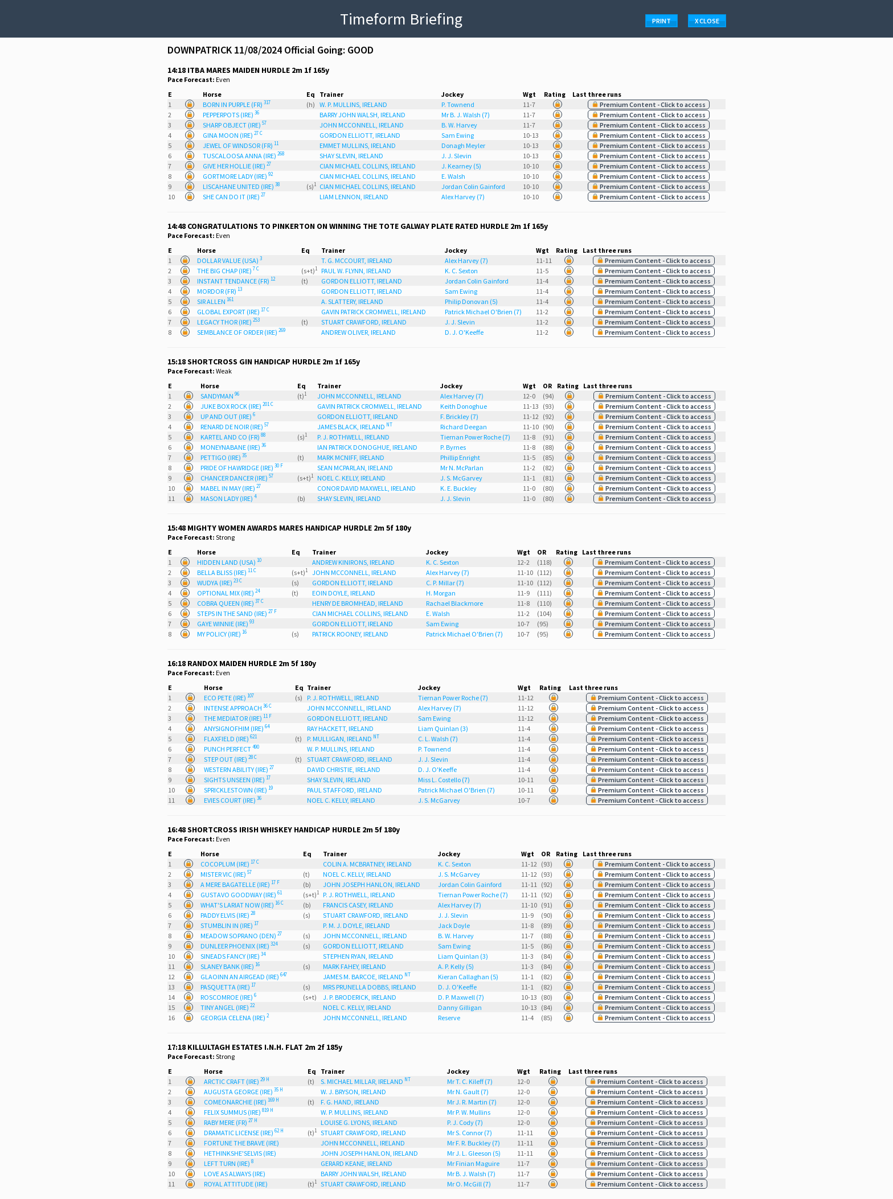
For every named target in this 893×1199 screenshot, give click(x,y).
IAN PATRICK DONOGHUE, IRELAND (367, 447)
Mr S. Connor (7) (469, 1132)
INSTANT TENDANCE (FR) (236, 281)
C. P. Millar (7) (445, 582)
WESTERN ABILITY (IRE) (239, 769)
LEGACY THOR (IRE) (228, 322)
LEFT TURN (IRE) (228, 1163)
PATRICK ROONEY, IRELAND (350, 634)
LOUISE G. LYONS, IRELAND (359, 1122)
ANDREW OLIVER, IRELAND (358, 332)
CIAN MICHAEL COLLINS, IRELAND (367, 166)
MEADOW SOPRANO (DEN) (241, 935)
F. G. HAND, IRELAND (350, 1102)
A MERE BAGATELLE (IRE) (240, 884)
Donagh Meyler (463, 145)
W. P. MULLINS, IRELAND (353, 104)
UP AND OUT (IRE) (227, 416)
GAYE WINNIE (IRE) (225, 623)
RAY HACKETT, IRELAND (340, 728)
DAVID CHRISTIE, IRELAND (343, 769)
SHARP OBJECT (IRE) (235, 125)
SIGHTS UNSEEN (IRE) (237, 779)
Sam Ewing (457, 135)
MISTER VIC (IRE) (226, 874)
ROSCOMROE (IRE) (228, 997)
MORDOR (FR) (219, 291)
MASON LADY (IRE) (228, 498)
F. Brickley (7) (459, 416)
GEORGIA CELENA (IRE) (234, 1017)
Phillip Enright (460, 457)
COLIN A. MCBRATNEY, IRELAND (367, 864)
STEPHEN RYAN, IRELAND (358, 956)
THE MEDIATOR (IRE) (238, 718)
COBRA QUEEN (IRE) (230, 603)
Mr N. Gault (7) (468, 1091)
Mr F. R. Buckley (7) (473, 1143)
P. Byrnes (453, 447)
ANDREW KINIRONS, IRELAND (353, 562)
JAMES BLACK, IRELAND (354, 426)
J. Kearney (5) (461, 166)
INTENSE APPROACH (238, 708)
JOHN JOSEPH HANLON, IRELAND (371, 884)
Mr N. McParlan (462, 467)
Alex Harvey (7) (463, 196)
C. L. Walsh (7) (438, 738)
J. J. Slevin (456, 155)
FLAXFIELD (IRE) (230, 738)
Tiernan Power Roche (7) (475, 437)
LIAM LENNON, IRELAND (353, 196)
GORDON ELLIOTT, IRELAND (359, 135)
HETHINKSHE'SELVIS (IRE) (240, 1153)
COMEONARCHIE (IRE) (241, 1102)
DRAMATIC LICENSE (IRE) (244, 1132)
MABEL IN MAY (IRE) (230, 488)
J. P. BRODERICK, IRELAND (359, 997)
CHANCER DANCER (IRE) (236, 478)
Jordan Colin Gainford (473, 186)
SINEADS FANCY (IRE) (232, 956)
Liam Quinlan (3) (443, 728)
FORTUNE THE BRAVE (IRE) (241, 1143)
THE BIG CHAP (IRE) (228, 270)
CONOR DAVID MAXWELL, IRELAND (366, 488)
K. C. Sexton (461, 270)
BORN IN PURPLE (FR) (237, 104)
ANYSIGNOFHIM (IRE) (236, 728)
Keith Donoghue (463, 406)
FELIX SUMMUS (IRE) (238, 1112)
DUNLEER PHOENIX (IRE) (238, 946)
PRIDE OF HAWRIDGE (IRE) (241, 467)
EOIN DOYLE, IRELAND (343, 593)
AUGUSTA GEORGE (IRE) (243, 1091)
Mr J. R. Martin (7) (472, 1102)
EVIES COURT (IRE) (232, 800)
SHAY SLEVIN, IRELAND (351, 155)
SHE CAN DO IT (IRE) (234, 196)
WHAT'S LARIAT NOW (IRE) (242, 905)
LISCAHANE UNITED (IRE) (241, 186)
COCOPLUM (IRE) (229, 864)
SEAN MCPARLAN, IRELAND (355, 467)
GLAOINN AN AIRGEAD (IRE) (243, 976)
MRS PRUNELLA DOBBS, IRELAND (369, 987)
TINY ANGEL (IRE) (227, 1007)
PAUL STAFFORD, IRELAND (344, 790)
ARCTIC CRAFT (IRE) (236, 1081)
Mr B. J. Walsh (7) (465, 114)
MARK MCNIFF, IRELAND (350, 457)
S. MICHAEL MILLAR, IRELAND (366, 1081)
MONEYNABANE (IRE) (233, 447)
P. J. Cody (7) (465, 1122)
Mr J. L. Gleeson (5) (474, 1153)
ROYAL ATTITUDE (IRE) (236, 1184)
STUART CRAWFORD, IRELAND (364, 322)
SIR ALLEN (215, 301)
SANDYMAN (219, 396)
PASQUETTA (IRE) (228, 987)
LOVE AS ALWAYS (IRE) (234, 1173)
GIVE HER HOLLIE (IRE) (237, 166)
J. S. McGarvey (461, 478)
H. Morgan (441, 593)
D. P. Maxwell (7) (461, 997)
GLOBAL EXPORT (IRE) (233, 311)
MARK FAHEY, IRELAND (354, 966)
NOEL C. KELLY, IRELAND (351, 478)
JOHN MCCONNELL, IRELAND (361, 125)
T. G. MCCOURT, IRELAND (356, 260)
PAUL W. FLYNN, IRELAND (356, 270)
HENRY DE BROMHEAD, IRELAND (357, 603)
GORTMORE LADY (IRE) (238, 176)
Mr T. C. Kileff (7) (470, 1081)
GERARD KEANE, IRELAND (356, 1163)
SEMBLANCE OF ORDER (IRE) (241, 332)
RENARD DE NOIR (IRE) (234, 426)
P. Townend (457, 104)
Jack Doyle (454, 925)
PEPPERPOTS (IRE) (231, 114)
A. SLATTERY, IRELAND (352, 301)
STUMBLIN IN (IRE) (229, 925)
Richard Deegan (463, 426)
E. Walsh (453, 176)
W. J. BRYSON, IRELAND (353, 1091)
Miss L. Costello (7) (444, 779)
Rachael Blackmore (454, 603)
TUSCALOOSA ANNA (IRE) (243, 155)
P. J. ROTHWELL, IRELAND (353, 437)
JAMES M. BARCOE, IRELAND (367, 976)
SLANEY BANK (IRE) (230, 966)
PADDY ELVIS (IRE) (227, 915)
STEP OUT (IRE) (230, 759)
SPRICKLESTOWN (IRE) (238, 790)
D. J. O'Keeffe (464, 332)
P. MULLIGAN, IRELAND (343, 738)
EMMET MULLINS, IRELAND (357, 145)
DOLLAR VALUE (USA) (229, 260)
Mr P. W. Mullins (468, 1112)
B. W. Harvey (459, 125)
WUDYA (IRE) (219, 582)
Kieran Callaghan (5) (468, 976)
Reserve (449, 1017)
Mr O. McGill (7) (469, 1184)
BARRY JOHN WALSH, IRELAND (362, 114)
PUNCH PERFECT (231, 749)
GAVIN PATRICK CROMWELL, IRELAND (373, 311)
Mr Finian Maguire (473, 1163)
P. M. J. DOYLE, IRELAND (356, 925)
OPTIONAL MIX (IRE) (228, 593)
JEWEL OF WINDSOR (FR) (240, 145)
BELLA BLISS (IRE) (226, 572)
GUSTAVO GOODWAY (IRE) (241, 894)
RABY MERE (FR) (230, 1122)
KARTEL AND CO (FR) (232, 437)
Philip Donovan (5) (471, 301)
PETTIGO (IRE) (223, 457)
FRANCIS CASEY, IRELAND (358, 905)
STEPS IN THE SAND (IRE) (237, 613)
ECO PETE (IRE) (229, 697)
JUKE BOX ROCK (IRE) (236, 406)
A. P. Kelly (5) (456, 966)
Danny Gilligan (460, 1007)
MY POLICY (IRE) (222, 634)
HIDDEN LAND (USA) (229, 562)
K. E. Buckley (458, 488)
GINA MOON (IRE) (233, 135)
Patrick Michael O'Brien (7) (483, 311)
